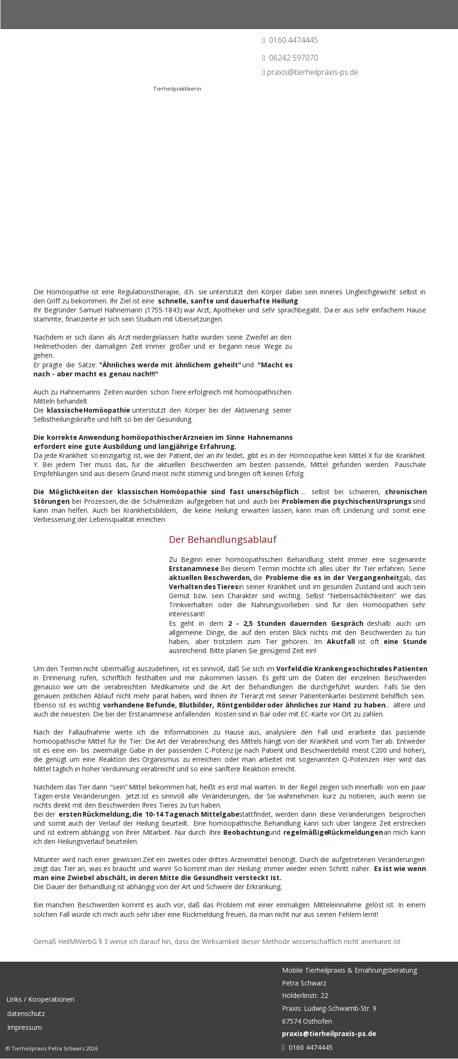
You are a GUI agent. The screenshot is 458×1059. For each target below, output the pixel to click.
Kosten (226, 713)
